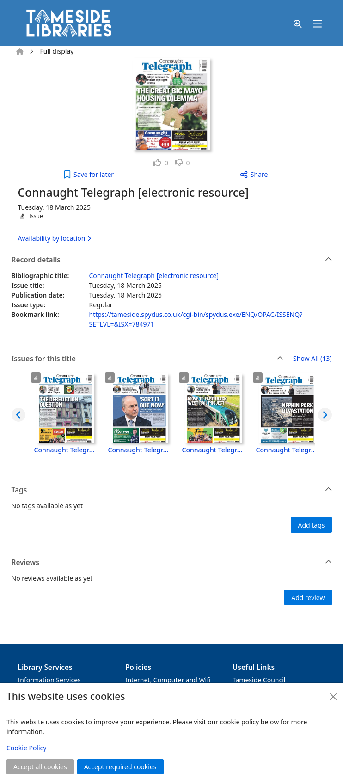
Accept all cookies (40, 766)
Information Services (49, 679)
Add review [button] (308, 597)
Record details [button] (172, 260)
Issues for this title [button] (148, 359)
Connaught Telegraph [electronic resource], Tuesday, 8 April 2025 (287, 449)
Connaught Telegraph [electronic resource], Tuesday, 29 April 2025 (65, 449)
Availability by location (54, 238)
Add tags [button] (311, 525)
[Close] (333, 696)
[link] (160, 162)
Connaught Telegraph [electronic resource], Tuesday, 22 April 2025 (139, 449)
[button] (297, 24)
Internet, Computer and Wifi (168, 679)
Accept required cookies (120, 766)
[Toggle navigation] (317, 24)
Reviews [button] (172, 563)
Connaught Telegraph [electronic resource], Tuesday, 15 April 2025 (213, 449)
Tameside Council (259, 679)
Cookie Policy (26, 747)
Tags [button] (172, 490)
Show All (312, 359)
